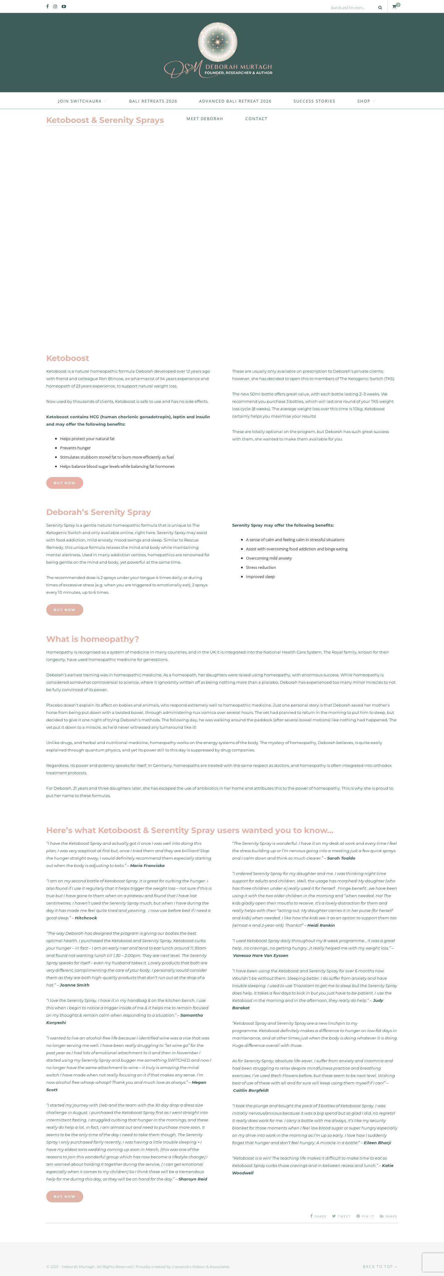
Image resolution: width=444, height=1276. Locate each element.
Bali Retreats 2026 (153, 101)
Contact (256, 118)
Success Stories (314, 101)
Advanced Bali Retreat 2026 (235, 101)
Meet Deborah (205, 118)
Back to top (380, 1266)
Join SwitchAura (80, 101)
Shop (364, 101)
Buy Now (65, 483)
